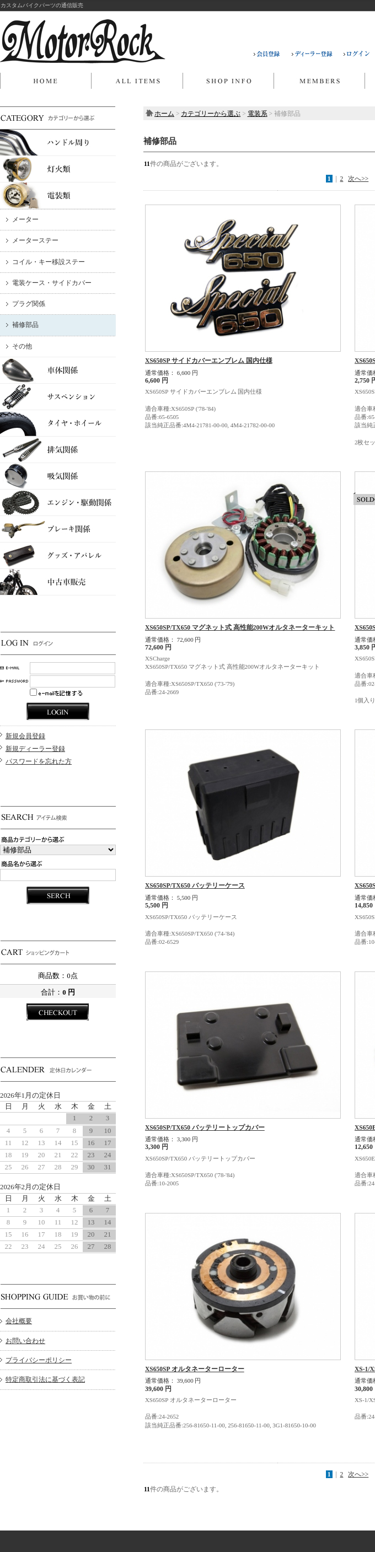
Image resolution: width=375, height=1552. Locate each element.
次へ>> (358, 178)
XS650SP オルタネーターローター (194, 1369)
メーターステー (35, 240)
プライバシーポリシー (39, 1360)
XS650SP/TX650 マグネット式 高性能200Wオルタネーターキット (240, 627)
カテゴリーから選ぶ (210, 113)
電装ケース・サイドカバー (52, 283)
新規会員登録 (25, 736)
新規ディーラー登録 (35, 748)
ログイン (357, 54)
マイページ (319, 81)
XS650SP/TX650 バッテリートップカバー (205, 1127)
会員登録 (273, 54)
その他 (22, 346)
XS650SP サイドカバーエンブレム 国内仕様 (208, 360)
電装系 (257, 113)
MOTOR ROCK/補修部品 (82, 41)
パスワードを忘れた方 (39, 761)
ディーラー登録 (318, 54)
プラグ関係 (28, 303)
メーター (25, 219)
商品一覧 (137, 81)
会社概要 (19, 1321)
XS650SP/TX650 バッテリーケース (195, 885)
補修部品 (25, 324)
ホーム (45, 81)
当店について (228, 81)
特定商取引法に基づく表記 (45, 1379)
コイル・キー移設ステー (48, 262)
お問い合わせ (25, 1341)
